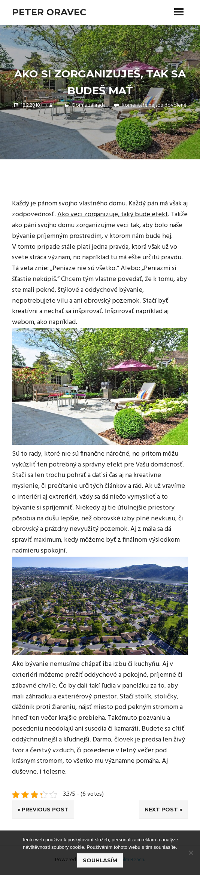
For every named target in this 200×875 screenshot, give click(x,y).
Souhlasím (100, 860)
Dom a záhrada (89, 105)
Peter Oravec (49, 12)
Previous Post (45, 809)
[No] (190, 852)
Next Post (161, 809)
